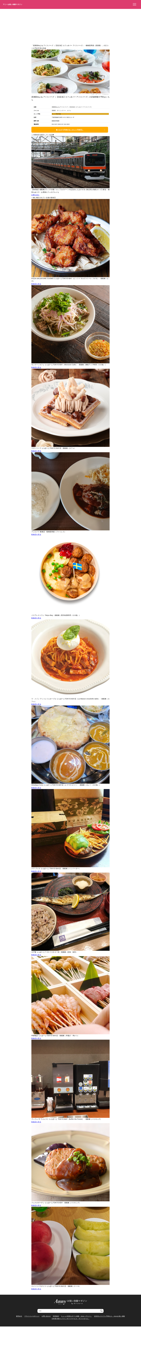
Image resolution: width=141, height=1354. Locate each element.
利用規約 (56, 1316)
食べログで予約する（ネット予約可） (69, 130)
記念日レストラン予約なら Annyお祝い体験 (109, 1316)
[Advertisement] (70, 25)
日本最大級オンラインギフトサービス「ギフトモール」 (70, 1318)
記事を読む (35, 195)
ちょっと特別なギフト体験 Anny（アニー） (76, 1316)
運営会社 (19, 1316)
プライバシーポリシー (31, 1316)
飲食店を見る (36, 284)
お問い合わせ (46, 1316)
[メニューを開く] (133, 4)
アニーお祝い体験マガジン (12, 4)
